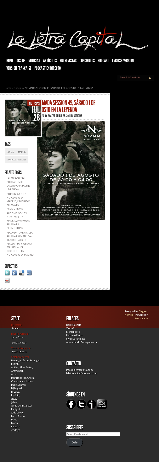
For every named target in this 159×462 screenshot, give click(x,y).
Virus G (70, 328)
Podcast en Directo (47, 68)
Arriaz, (14, 374)
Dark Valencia (73, 324)
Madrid (22, 152)
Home (8, 88)
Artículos (50, 60)
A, (12, 367)
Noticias (34, 60)
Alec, (16, 367)
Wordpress (141, 318)
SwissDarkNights (75, 338)
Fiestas (10, 152)
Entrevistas (68, 60)
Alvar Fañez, (26, 367)
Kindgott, (16, 409)
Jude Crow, (17, 412)
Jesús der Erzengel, (29, 360)
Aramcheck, (17, 370)
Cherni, (31, 377)
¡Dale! (74, 442)
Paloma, (15, 426)
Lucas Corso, (18, 416)
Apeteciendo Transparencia (81, 342)
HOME (9, 60)
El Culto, (15, 391)
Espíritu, (15, 363)
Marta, (14, 423)
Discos (20, 60)
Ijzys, (14, 398)
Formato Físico (74, 335)
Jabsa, (14, 402)
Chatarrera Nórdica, (22, 381)
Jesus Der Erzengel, (21, 405)
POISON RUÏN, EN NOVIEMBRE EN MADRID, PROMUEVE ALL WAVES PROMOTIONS (18, 201)
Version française (18, 68)
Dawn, (22, 384)
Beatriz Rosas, (19, 377)
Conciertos (87, 60)
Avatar (51, 116)
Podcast (103, 60)
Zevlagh (15, 430)
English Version (123, 60)
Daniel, (15, 360)
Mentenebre (73, 331)
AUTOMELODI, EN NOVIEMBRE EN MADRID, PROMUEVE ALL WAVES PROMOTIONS (18, 220)
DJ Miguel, (16, 388)
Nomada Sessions (16, 160)
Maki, (14, 419)
